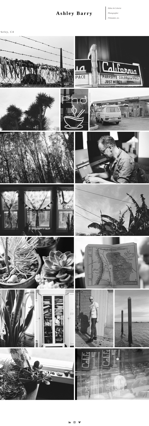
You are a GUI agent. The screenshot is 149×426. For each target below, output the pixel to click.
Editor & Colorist (114, 8)
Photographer (113, 13)
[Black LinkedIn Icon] (69, 422)
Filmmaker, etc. (113, 18)
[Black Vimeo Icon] (79, 422)
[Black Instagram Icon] (74, 422)
